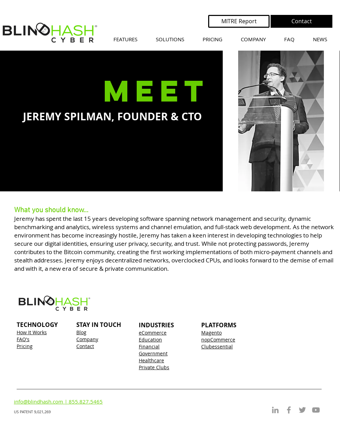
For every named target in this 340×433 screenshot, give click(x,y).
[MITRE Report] (239, 21)
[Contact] (301, 21)
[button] (169, 39)
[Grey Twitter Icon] (302, 410)
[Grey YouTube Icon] (316, 410)
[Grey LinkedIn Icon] (275, 410)
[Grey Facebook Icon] (289, 410)
